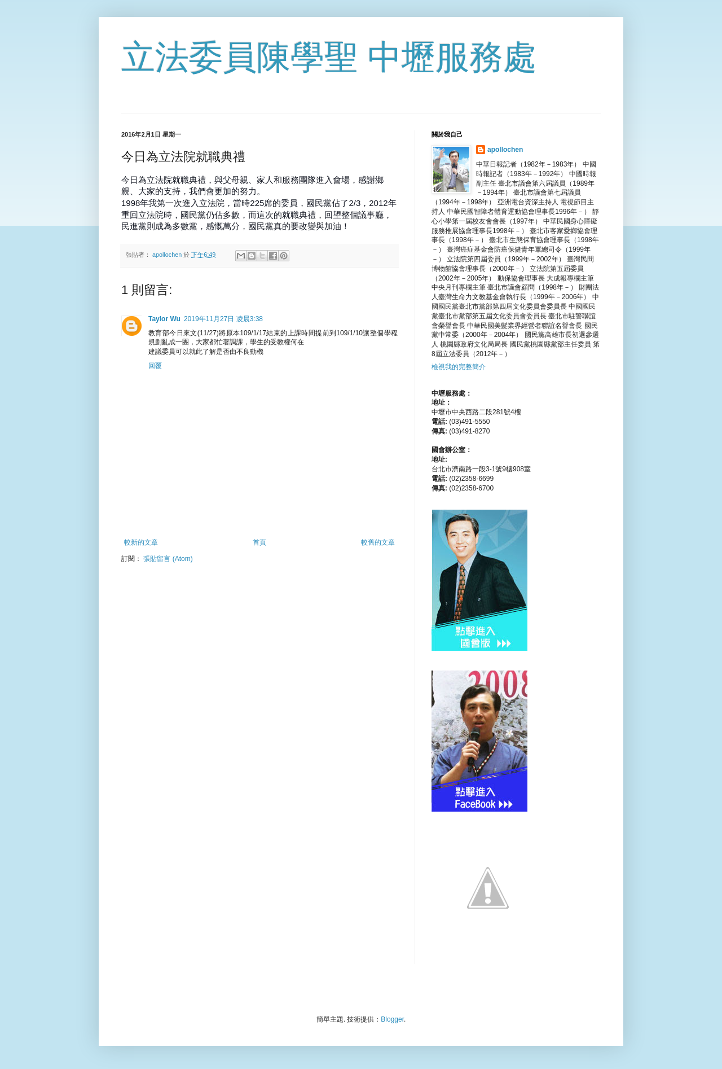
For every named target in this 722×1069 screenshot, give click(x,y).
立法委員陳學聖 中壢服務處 (329, 57)
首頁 (259, 542)
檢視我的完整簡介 (459, 367)
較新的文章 (141, 542)
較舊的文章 (378, 542)
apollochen (505, 150)
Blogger (392, 1019)
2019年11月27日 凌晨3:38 (223, 319)
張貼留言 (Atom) (167, 559)
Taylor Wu (164, 319)
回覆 (155, 366)
